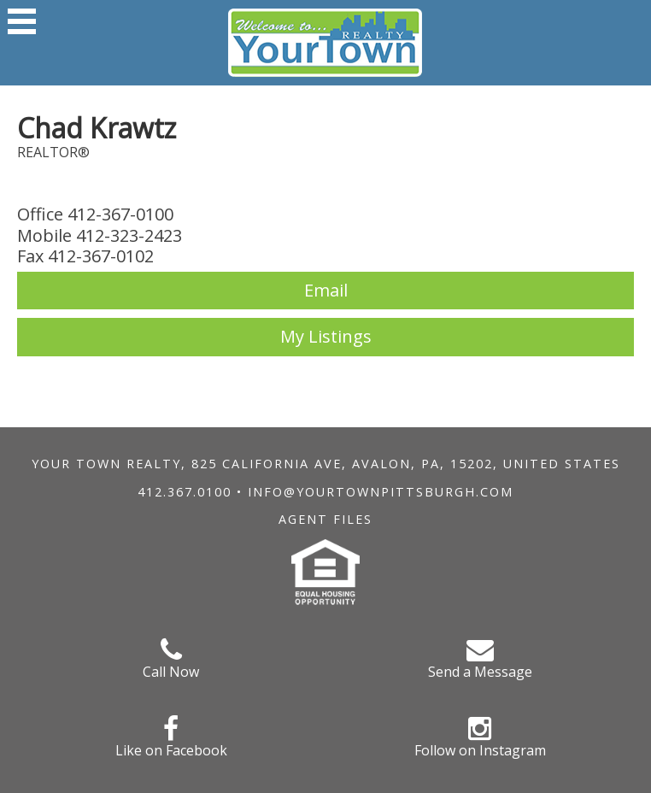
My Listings (326, 336)
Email (326, 290)
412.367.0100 (185, 492)
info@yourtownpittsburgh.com (380, 492)
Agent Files (325, 519)
